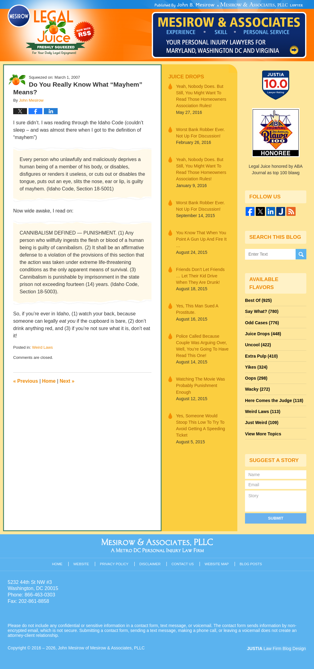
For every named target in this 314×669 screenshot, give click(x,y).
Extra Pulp (261, 355)
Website (81, 562)
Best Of (258, 300)
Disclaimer (150, 562)
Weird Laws (42, 347)
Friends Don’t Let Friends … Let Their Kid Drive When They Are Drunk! (202, 275)
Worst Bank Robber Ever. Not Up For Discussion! (200, 132)
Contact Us (183, 562)
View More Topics (263, 432)
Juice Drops (186, 77)
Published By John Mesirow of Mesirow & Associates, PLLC (229, 30)
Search (301, 254)
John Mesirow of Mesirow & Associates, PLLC (101, 646)
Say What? (261, 311)
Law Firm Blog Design (277, 647)
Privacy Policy (114, 562)
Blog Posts (251, 562)
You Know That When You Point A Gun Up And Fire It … (201, 238)
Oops (256, 377)
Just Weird (261, 421)
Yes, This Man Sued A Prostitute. (197, 308)
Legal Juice (51, 30)
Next (67, 381)
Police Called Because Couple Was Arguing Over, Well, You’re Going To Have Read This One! (202, 345)
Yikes (256, 366)
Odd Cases (262, 322)
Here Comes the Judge (274, 399)
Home (49, 381)
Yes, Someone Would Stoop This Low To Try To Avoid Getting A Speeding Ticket (202, 421)
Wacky (257, 388)
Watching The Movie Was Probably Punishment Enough (200, 384)
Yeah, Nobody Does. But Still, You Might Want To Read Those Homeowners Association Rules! (201, 96)
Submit (275, 516)
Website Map (216, 562)
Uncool (258, 344)
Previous (25, 381)
